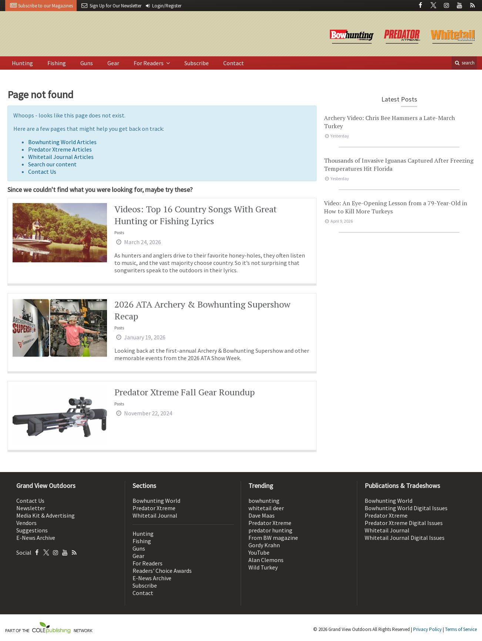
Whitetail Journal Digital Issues (405, 537)
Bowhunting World (156, 500)
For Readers (149, 63)
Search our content (52, 164)
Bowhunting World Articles (62, 142)
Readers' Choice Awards (162, 570)
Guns (86, 63)
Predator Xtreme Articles (60, 149)
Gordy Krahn (264, 545)
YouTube (259, 552)
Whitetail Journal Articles (61, 156)
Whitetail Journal (155, 515)
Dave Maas (261, 515)
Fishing (56, 63)
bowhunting (264, 500)
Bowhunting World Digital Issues (406, 508)
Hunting (22, 63)
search (464, 63)
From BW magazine (273, 537)
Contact (233, 63)
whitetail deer (266, 508)
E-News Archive (35, 537)
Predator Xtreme (154, 508)
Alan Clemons (266, 560)
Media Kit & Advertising (45, 515)
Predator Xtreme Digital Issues (404, 523)
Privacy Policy (427, 629)
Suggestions (32, 530)
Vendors (26, 523)
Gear (113, 63)
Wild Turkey (263, 567)
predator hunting (270, 530)
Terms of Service (461, 629)
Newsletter (30, 508)
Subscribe (196, 63)
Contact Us (42, 171)
